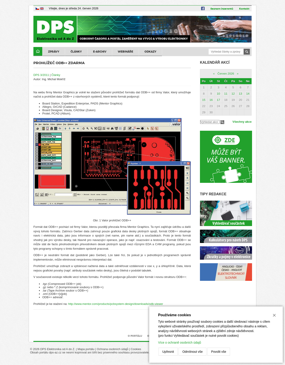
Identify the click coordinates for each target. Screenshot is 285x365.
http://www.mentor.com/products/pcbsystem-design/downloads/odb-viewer (115, 304)
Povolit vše (218, 351)
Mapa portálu (85, 349)
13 (240, 93)
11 (225, 93)
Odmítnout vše (192, 351)
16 (211, 100)
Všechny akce (242, 121)
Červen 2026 (226, 73)
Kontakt (244, 8)
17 (218, 100)
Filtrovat (222, 122)
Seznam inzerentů (221, 8)
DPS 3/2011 (41, 75)
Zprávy (53, 51)
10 (218, 93)
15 (203, 100)
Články (76, 51)
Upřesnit (168, 351)
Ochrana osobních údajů (112, 349)
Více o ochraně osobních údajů (179, 342)
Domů (37, 51)
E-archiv (99, 51)
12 (233, 93)
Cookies (136, 349)
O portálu (135, 335)
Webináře (125, 51)
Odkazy (150, 51)
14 (247, 93)
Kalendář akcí (215, 62)
